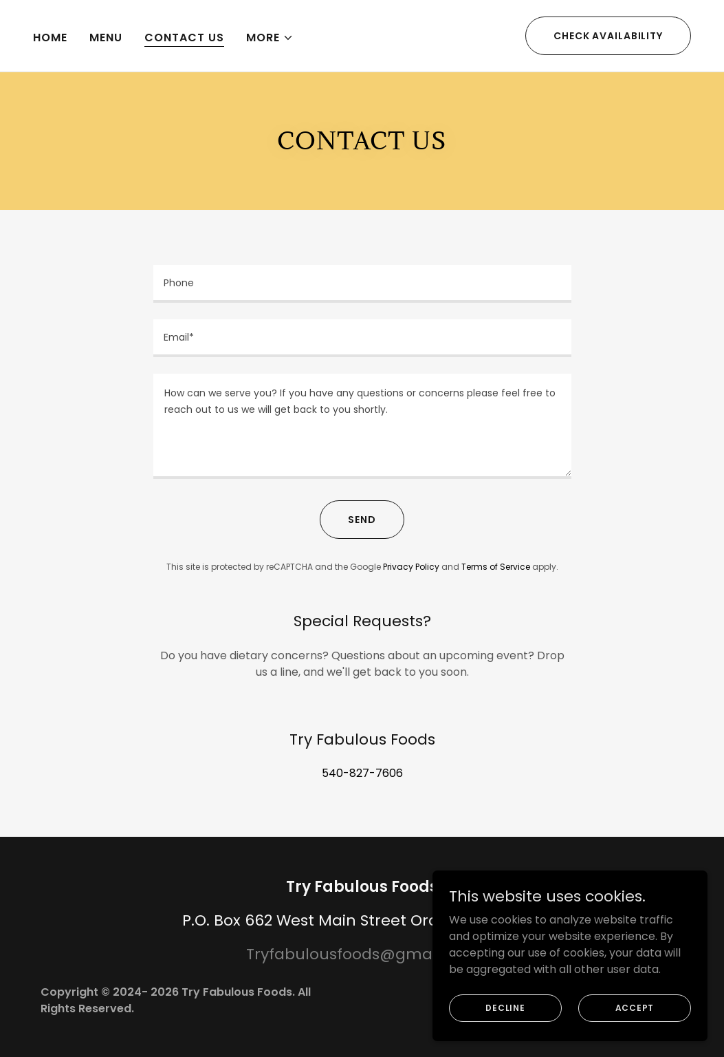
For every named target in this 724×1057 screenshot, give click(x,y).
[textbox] (362, 284)
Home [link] (50, 37)
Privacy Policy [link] (411, 567)
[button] (270, 38)
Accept (635, 1007)
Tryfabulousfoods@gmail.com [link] (362, 954)
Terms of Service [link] (495, 567)
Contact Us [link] (184, 37)
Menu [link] (105, 37)
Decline (505, 1007)
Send (362, 519)
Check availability (608, 36)
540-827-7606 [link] (362, 773)
